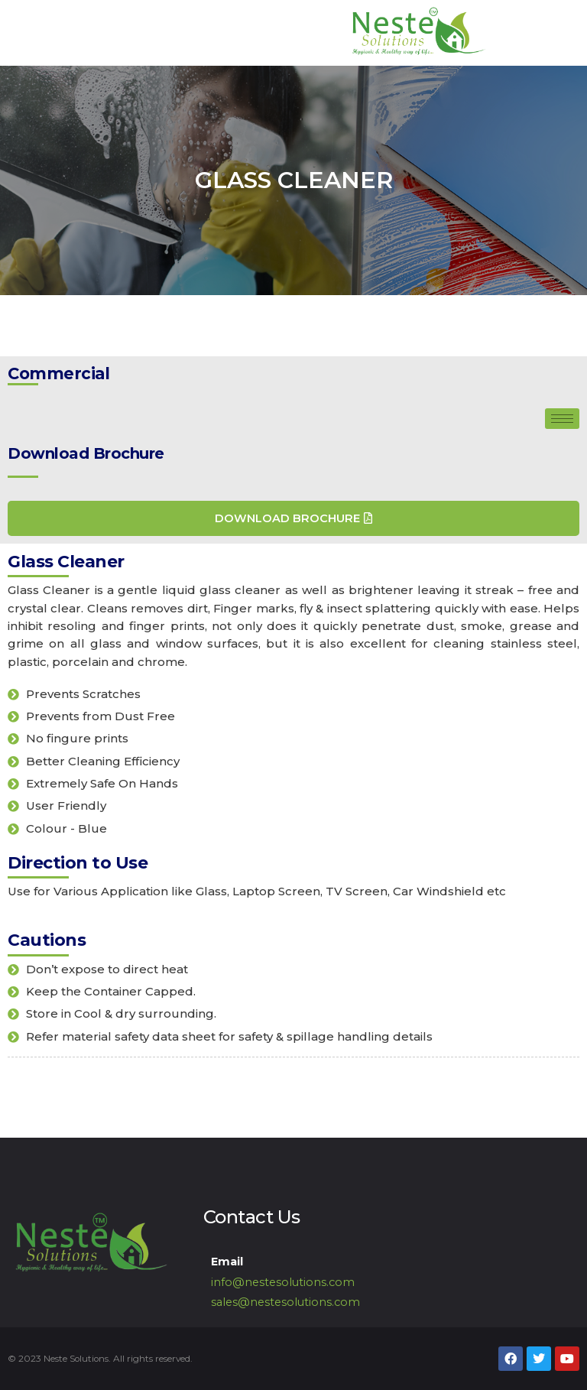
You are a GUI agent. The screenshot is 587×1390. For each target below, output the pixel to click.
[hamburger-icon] (562, 418)
